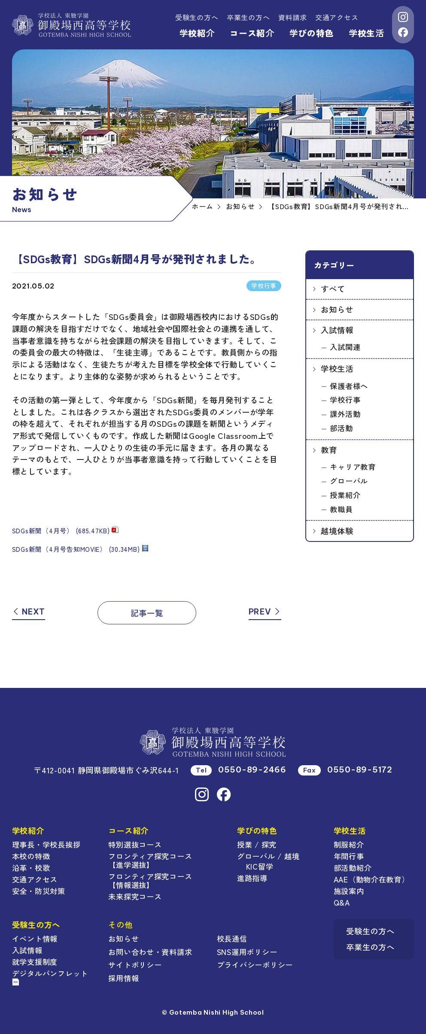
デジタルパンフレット (50, 976)
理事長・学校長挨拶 (46, 844)
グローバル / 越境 (268, 856)
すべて (333, 288)
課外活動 (345, 413)
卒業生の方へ (248, 17)
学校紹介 (197, 33)
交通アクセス (336, 17)
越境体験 (337, 530)
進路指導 (252, 878)
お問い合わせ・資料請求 (150, 951)
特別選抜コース (134, 844)
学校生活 (366, 33)
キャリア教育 (352, 466)
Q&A (342, 902)
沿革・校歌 (31, 867)
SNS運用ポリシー (247, 951)
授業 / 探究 (257, 844)
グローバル (349, 480)
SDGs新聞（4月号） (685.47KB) (61, 530)
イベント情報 (35, 938)
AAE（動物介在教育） (371, 879)
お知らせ (337, 309)
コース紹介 (252, 33)
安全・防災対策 (38, 890)
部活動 (341, 428)
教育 (329, 449)
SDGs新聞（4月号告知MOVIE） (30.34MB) (76, 548)
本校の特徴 (31, 856)
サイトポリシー (134, 964)
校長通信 (232, 938)
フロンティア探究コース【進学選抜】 (150, 860)
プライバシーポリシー (255, 964)
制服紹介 (349, 844)
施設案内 (349, 890)
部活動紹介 (353, 867)
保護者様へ (349, 385)
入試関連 (345, 346)
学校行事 (345, 399)
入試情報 (337, 329)
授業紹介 (345, 495)
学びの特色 (311, 33)
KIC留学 (260, 866)
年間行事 (349, 856)
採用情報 (123, 978)
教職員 (341, 509)
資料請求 (292, 17)
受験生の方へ (196, 17)
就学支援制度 (35, 961)
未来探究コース (134, 896)
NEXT (28, 612)
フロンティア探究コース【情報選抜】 (150, 880)
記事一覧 (147, 612)
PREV (265, 612)
